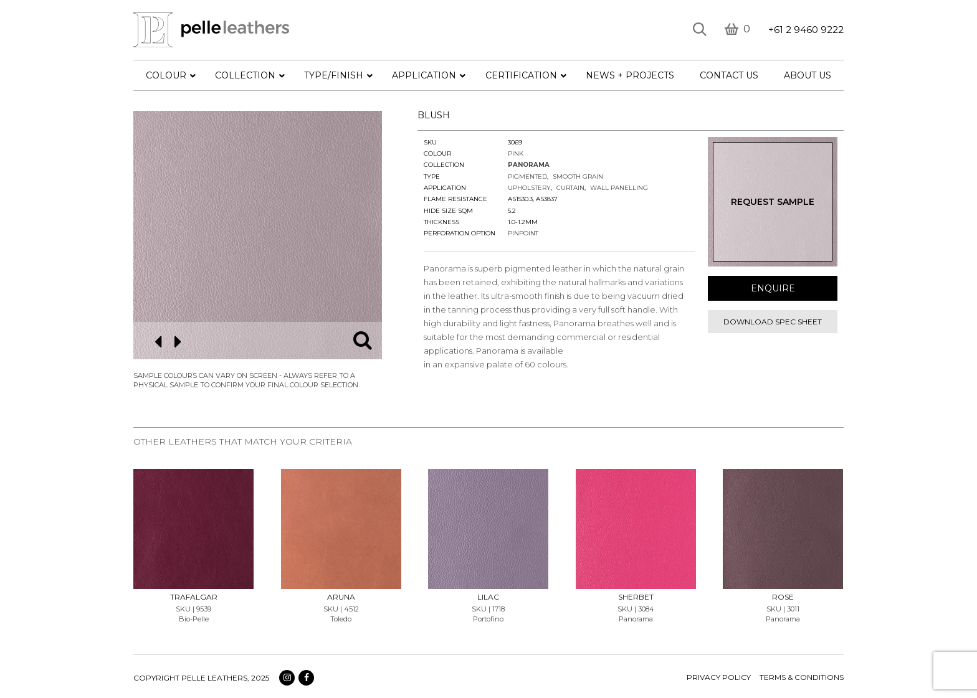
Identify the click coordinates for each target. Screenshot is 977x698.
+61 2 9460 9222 (806, 29)
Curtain (570, 188)
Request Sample (772, 201)
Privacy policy (719, 677)
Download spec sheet (772, 321)
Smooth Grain (578, 176)
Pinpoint (523, 233)
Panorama (529, 165)
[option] (257, 235)
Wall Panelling (619, 188)
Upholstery (529, 188)
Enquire (773, 288)
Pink (515, 153)
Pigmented (527, 176)
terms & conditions (802, 677)
